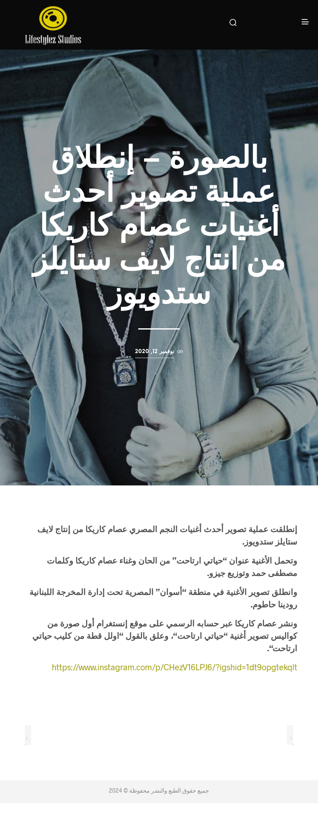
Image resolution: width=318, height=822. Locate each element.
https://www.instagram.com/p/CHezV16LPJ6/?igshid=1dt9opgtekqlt (174, 667)
